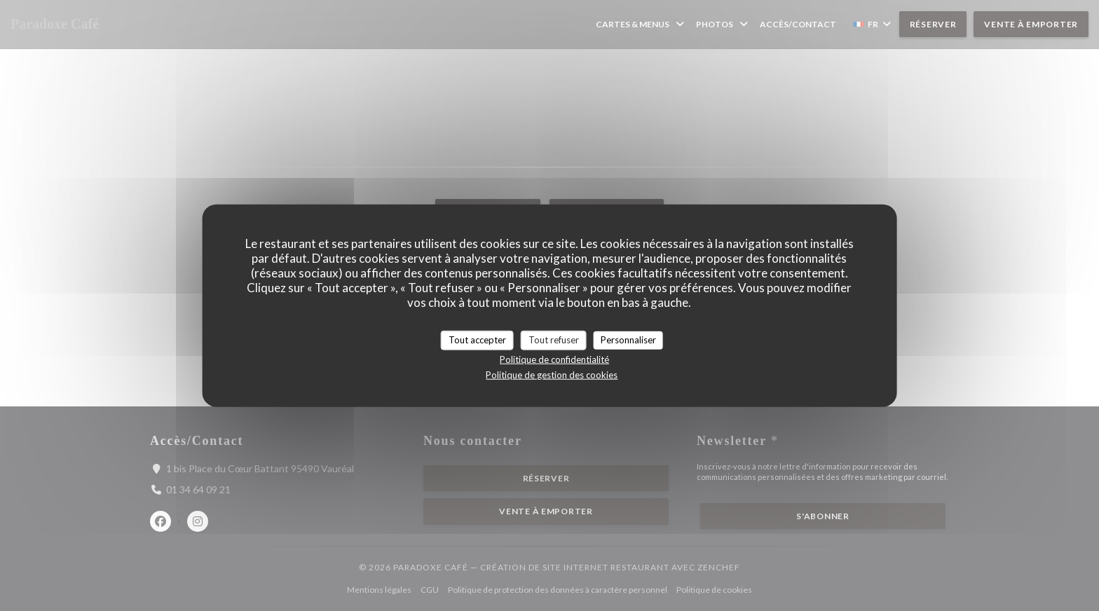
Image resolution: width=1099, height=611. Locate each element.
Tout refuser (553, 339)
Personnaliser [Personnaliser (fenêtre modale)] (628, 339)
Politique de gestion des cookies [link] (551, 374)
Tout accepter (477, 339)
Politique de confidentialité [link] (554, 358)
